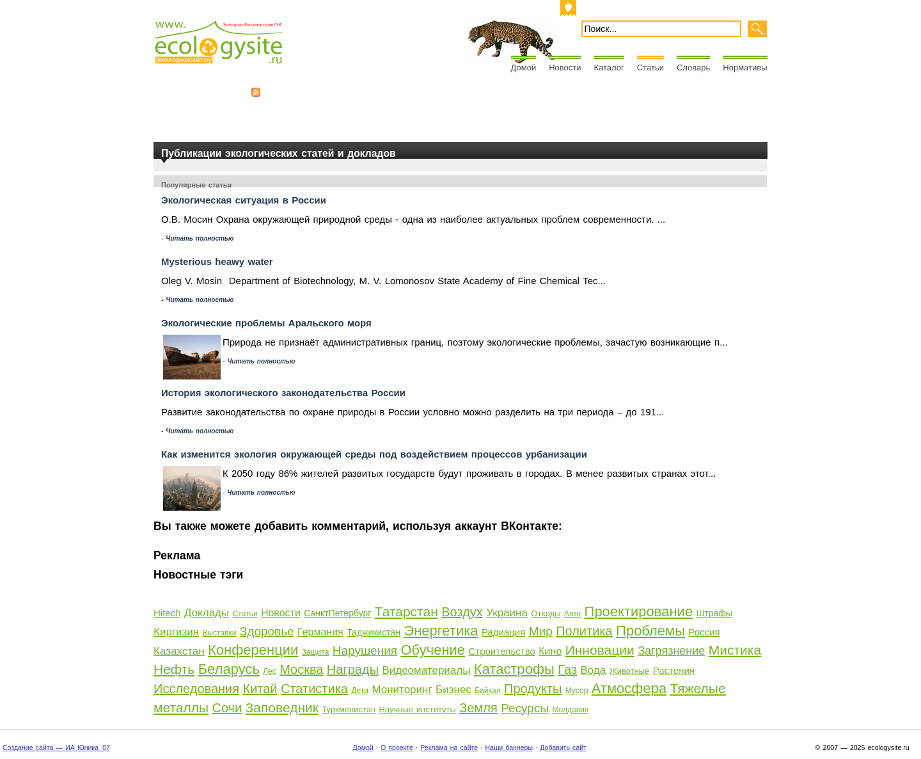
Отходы (545, 613)
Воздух (462, 612)
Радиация (503, 632)
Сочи (227, 708)
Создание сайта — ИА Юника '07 (56, 747)
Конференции (253, 650)
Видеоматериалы (426, 670)
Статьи (650, 67)
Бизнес (453, 689)
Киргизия (176, 632)
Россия (704, 632)
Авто (572, 613)
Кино (550, 651)
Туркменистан (348, 709)
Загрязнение (671, 650)
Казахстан (179, 651)
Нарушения (365, 650)
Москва (301, 669)
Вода (593, 670)
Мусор (576, 690)
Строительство (501, 651)
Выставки (219, 632)
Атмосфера (629, 688)
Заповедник (282, 707)
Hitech (167, 612)
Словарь (693, 67)
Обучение (432, 650)
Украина (507, 613)
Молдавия (570, 709)
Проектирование (639, 611)
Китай (259, 689)
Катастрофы (514, 669)
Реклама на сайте (449, 747)
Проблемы (650, 631)
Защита (315, 652)
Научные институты (417, 709)
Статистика (314, 689)
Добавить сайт (563, 747)
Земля (478, 708)
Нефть (174, 669)
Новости (565, 67)
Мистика (735, 650)
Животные (630, 671)
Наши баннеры (509, 747)
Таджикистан (373, 632)
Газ (567, 669)
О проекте (397, 747)
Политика (584, 631)
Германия (320, 632)
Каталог (609, 67)
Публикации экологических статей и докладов (278, 153)
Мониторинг (402, 689)
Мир (541, 631)
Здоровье (267, 631)
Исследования (196, 689)
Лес (269, 671)
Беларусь (229, 669)
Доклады (206, 613)
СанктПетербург (337, 613)
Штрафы (714, 613)
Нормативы (745, 67)
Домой (524, 67)
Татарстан (406, 611)
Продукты (533, 689)
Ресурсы (525, 708)
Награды (353, 669)
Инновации (599, 650)
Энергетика (441, 631)
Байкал (487, 690)
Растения (674, 670)
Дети (359, 690)
